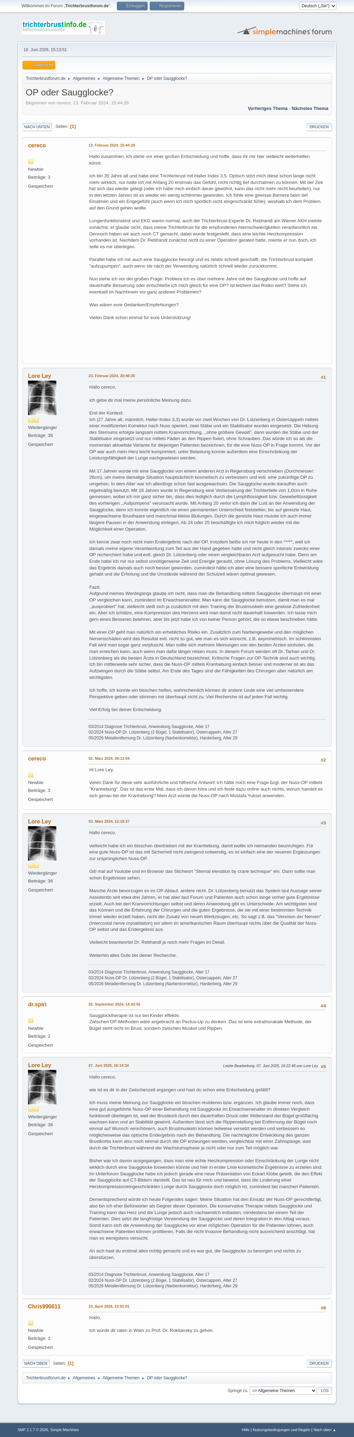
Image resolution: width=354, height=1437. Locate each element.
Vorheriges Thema (268, 108)
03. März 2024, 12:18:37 (109, 821)
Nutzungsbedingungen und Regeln (281, 1430)
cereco (37, 145)
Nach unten (36, 127)
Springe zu (237, 1390)
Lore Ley (39, 376)
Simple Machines (64, 1430)
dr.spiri (37, 1004)
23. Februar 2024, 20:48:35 (111, 376)
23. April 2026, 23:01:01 (108, 1306)
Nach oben (35, 1363)
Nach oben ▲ (325, 1430)
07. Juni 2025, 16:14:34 (108, 1065)
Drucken (318, 127)
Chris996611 (44, 1306)
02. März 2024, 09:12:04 (109, 758)
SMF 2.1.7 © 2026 (33, 1430)
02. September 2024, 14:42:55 (114, 1004)
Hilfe (246, 1430)
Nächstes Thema (310, 108)
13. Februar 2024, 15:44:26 (111, 145)
